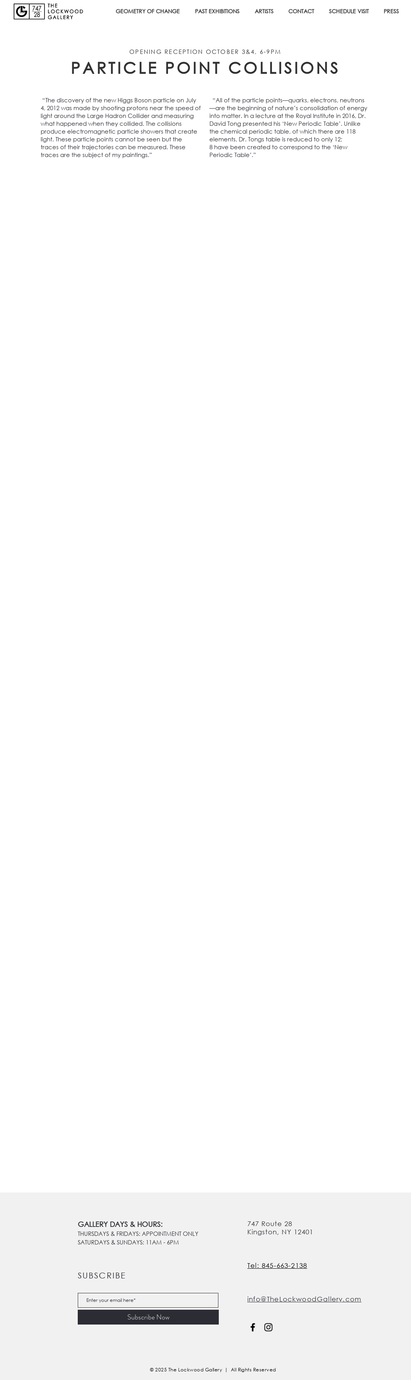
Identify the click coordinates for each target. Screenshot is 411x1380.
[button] (219, 11)
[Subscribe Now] (148, 1317)
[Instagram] (268, 1327)
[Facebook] (252, 1327)
